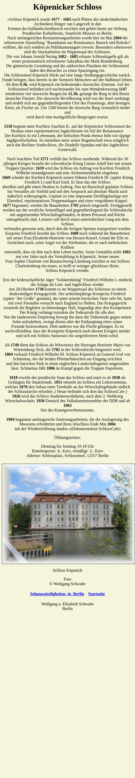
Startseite (96, 594)
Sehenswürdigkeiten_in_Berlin (57, 594)
